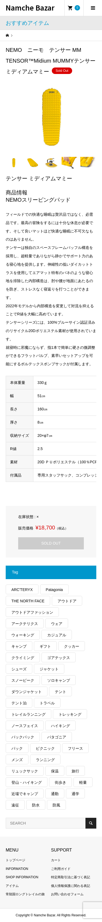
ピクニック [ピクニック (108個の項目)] (45, 748)
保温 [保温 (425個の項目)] (55, 771)
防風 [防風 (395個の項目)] (56, 805)
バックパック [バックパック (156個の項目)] (22, 737)
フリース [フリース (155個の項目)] (75, 748)
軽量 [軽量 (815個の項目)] (83, 782)
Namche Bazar (30, 7)
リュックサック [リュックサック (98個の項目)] (24, 771)
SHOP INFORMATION (22, 877)
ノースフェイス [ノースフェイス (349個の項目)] (24, 726)
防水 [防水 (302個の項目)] (36, 805)
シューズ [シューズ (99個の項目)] (19, 669)
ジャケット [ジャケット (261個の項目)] (49, 669)
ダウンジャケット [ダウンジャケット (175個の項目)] (26, 692)
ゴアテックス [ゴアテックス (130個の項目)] (58, 658)
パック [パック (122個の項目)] (17, 748)
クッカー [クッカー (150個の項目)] (71, 646)
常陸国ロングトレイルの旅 (25, 894)
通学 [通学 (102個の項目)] (75, 794)
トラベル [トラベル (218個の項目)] (47, 703)
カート (56, 860)
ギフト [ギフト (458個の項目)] (45, 646)
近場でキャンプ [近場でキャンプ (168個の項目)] (24, 794)
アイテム (12, 886)
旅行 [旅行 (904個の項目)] (75, 771)
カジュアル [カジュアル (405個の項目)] (56, 635)
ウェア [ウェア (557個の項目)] (56, 624)
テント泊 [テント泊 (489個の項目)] (19, 703)
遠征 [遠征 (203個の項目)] (15, 805)
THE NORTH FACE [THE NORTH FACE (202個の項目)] (27, 601)
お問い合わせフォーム (67, 894)
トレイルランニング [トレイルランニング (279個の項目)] (28, 714)
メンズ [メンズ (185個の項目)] (17, 760)
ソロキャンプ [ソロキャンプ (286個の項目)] (58, 680)
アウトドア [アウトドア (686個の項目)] (67, 601)
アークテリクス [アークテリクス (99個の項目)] (24, 624)
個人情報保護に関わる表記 (70, 886)
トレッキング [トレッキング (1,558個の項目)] (70, 714)
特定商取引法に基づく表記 (70, 877)
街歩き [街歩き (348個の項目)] (60, 782)
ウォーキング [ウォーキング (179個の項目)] (22, 635)
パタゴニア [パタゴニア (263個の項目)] (56, 737)
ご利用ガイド (61, 869)
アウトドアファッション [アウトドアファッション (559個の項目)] (32, 612)
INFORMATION (17, 869)
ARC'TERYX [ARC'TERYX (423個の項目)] (22, 589)
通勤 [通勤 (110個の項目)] (55, 794)
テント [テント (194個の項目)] (60, 692)
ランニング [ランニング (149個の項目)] (45, 760)
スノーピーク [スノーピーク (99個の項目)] (22, 680)
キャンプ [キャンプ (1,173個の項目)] (19, 646)
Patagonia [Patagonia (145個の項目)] (54, 589)
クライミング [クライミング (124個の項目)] (22, 658)
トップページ (15, 860)
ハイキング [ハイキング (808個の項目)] (60, 726)
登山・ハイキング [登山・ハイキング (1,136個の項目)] (26, 782)
